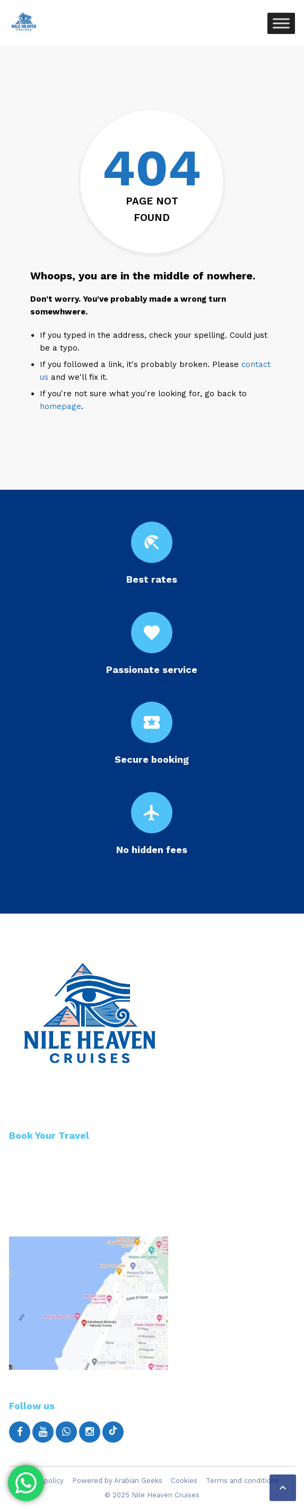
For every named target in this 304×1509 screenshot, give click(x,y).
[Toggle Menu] (281, 23)
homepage (60, 406)
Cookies (184, 1481)
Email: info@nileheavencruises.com (91, 1201)
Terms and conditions (242, 1481)
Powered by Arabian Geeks (117, 1481)
